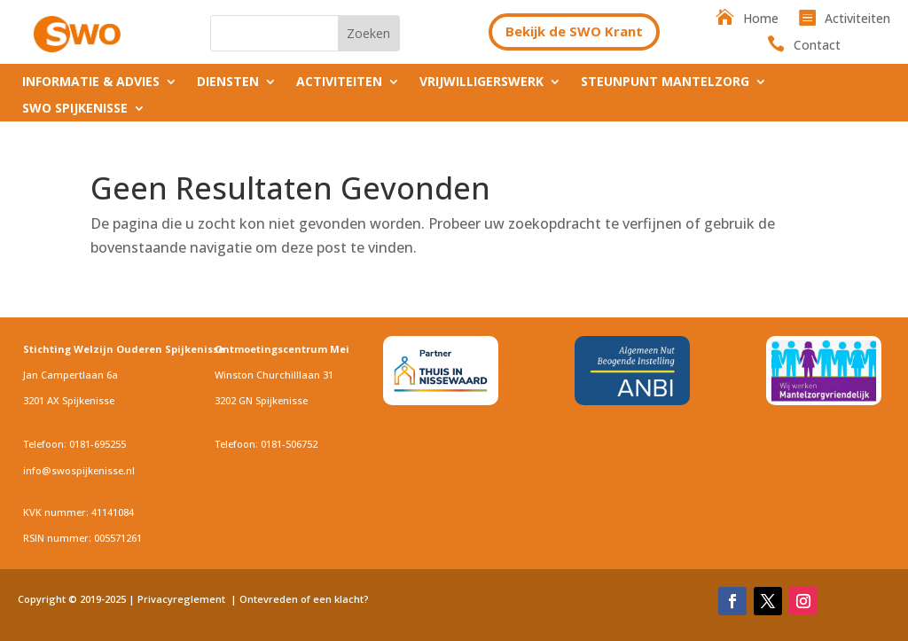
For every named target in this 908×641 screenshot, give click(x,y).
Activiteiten (857, 19)
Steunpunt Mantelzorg (665, 82)
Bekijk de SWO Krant (574, 31)
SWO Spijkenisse (75, 109)
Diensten (228, 82)
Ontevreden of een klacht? (305, 599)
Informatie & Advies (91, 82)
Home (761, 19)
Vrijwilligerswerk (481, 82)
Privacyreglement (182, 599)
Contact (817, 46)
